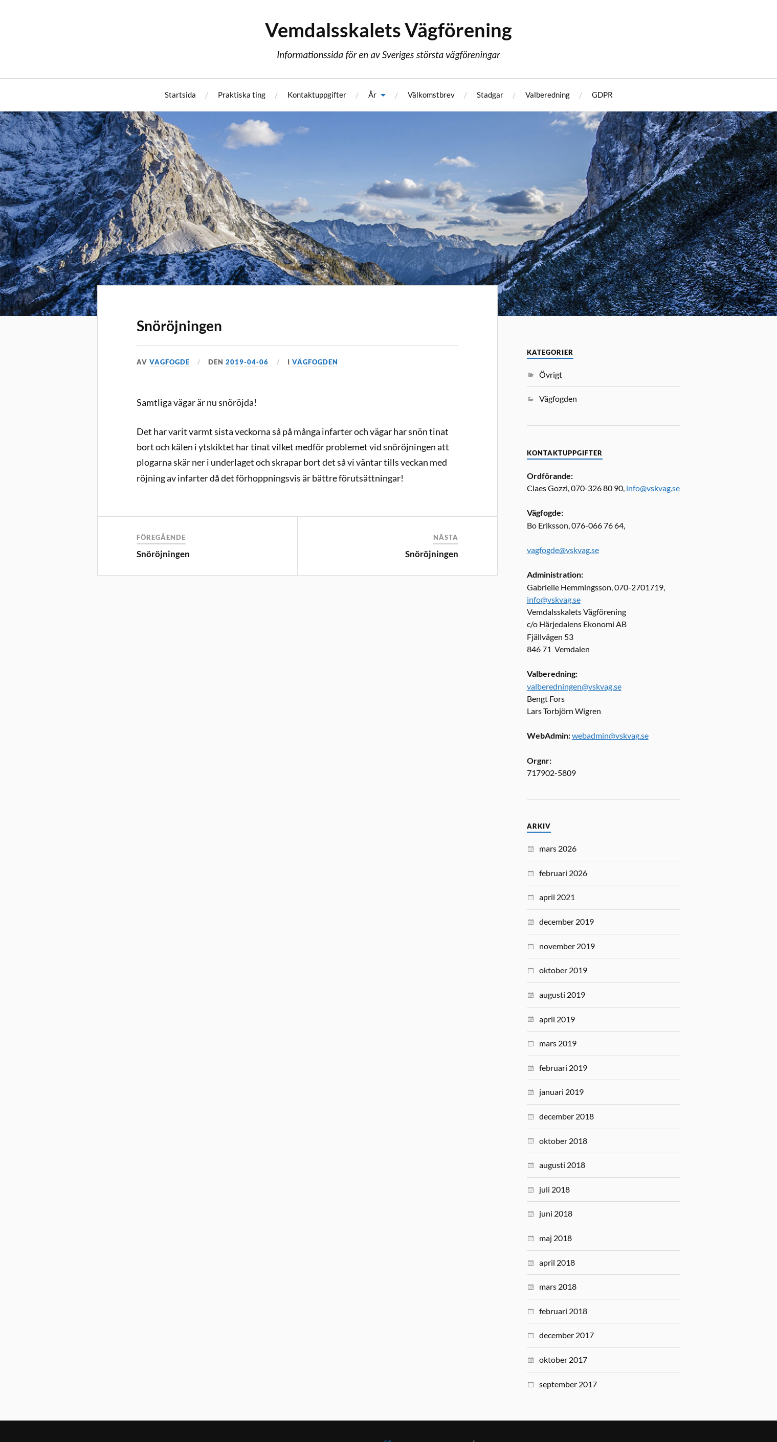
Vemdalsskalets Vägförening (388, 29)
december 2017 (566, 1335)
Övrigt (550, 374)
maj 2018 (555, 1238)
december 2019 (566, 921)
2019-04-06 (247, 362)
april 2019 (557, 1019)
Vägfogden (315, 362)
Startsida (180, 94)
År (372, 94)
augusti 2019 (562, 994)
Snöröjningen (179, 325)
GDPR (602, 94)
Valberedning (547, 94)
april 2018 (557, 1262)
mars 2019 (557, 1043)
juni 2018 (555, 1213)
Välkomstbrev (431, 94)
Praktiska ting (241, 94)
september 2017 (568, 1384)
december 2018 (566, 1116)
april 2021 (557, 897)
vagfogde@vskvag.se (563, 550)
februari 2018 (563, 1311)
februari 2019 (563, 1067)
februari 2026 (563, 873)
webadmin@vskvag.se (610, 735)
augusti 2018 (562, 1165)
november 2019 (567, 946)
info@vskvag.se (653, 488)
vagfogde (169, 362)
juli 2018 (554, 1189)
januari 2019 (561, 1091)
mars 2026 (557, 848)
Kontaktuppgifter (316, 94)
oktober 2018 (563, 1141)
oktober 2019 (563, 970)
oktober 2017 (563, 1359)
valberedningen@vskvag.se (574, 686)
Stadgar (490, 94)
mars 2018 (557, 1286)
